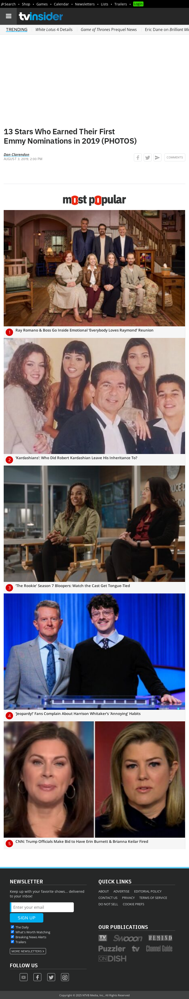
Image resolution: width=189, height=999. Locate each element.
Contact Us (107, 897)
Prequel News (109, 29)
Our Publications (123, 926)
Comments (175, 157)
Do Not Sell (108, 904)
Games (42, 4)
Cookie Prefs (133, 904)
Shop (26, 4)
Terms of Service (153, 897)
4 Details (54, 29)
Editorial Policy (147, 891)
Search (10, 4)
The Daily (22, 927)
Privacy (128, 897)
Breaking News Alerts (31, 937)
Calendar (61, 4)
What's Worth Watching (33, 932)
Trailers (120, 4)
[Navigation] (8, 16)
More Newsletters (27, 951)
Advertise (121, 891)
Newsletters (85, 4)
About (103, 891)
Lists (104, 4)
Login (138, 3)
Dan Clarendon (16, 154)
